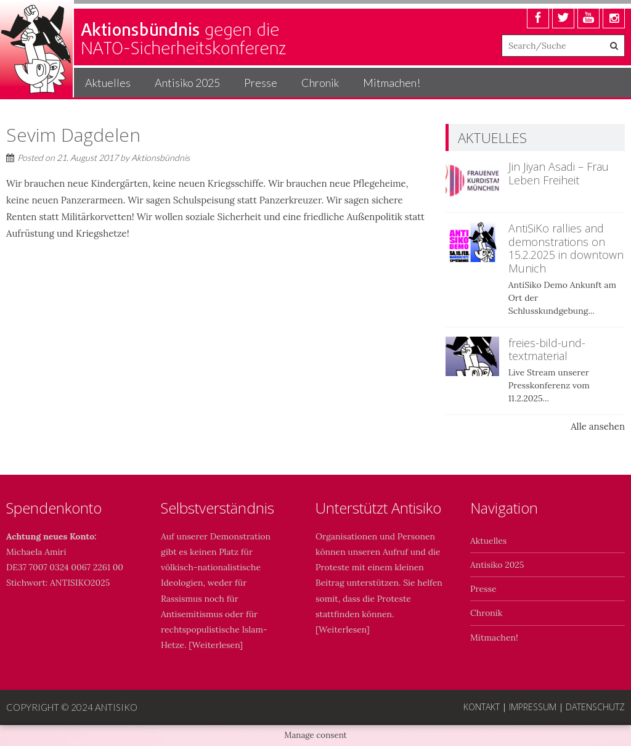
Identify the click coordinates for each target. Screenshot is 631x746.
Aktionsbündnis (160, 157)
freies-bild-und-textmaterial (546, 349)
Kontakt (481, 707)
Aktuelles (108, 82)
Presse (260, 82)
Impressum (532, 707)
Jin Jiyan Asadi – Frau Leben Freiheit (558, 173)
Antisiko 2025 (187, 82)
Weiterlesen (216, 644)
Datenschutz (595, 707)
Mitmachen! (391, 82)
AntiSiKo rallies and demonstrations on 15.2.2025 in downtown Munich (566, 248)
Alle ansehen (598, 426)
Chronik (320, 82)
